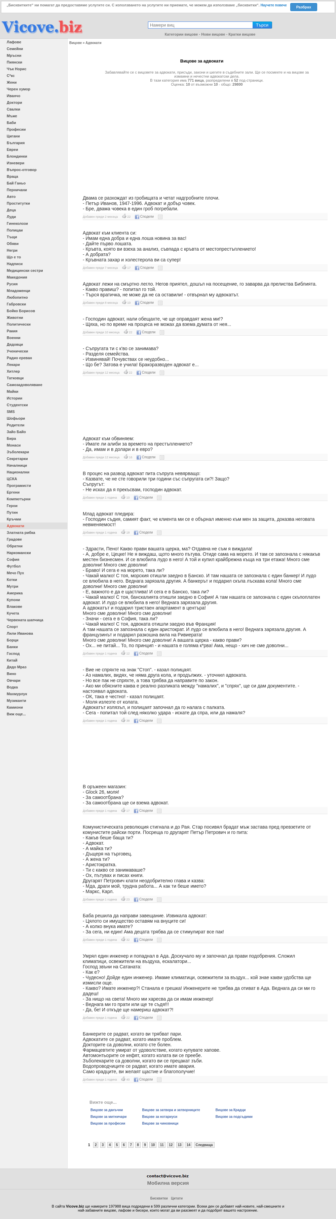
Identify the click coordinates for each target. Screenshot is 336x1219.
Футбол (14, 566)
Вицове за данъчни (106, 1110)
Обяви (12, 244)
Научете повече (274, 5)
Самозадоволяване (24, 385)
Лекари (13, 365)
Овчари (14, 680)
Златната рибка (21, 533)
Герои (12, 506)
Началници (17, 465)
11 (162, 1145)
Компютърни (19, 499)
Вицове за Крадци (231, 1110)
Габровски (16, 304)
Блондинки (17, 156)
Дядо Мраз (17, 667)
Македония (17, 277)
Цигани (13, 136)
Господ (13, 653)
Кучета (13, 613)
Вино (11, 674)
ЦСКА (12, 479)
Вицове (75, 43)
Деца (11, 210)
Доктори (14, 102)
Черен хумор (18, 89)
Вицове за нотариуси (159, 1117)
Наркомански (19, 553)
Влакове (14, 606)
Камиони (15, 707)
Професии (16, 129)
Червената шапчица (25, 620)
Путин (12, 512)
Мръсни (14, 55)
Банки (12, 647)
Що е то (14, 257)
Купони (13, 600)
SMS (11, 412)
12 (171, 1145)
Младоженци (18, 291)
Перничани (17, 190)
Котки (12, 580)
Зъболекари (18, 452)
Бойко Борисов (21, 311)
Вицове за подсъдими (234, 1117)
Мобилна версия (168, 1183)
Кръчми (14, 519)
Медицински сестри (25, 270)
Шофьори (16, 418)
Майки (12, 391)
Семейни (15, 49)
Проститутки (18, 203)
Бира (11, 438)
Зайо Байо (16, 432)
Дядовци (15, 344)
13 (180, 1145)
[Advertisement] (202, 138)
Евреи (12, 150)
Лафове (14, 42)
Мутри (12, 586)
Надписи (15, 264)
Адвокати (15, 526)
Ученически (17, 351)
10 (153, 1145)
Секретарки (17, 459)
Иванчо (13, 96)
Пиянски (14, 62)
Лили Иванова (20, 633)
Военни (14, 338)
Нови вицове (213, 34)
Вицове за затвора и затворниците (171, 1110)
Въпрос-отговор (22, 170)
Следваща (204, 1145)
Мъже (12, 116)
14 (188, 1145)
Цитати (177, 1198)
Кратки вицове (241, 34)
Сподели (144, 216)
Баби (11, 123)
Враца (12, 176)
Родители (16, 425)
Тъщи (12, 237)
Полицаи (15, 230)
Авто (11, 197)
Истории (14, 398)
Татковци (15, 378)
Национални (18, 472)
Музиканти (16, 701)
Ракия (12, 331)
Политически (19, 324)
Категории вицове (181, 34)
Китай (12, 660)
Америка (15, 593)
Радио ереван (19, 358)
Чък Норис (17, 69)
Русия (12, 284)
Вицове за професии (107, 1123)
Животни (15, 318)
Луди (11, 217)
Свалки (13, 109)
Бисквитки (159, 1198)
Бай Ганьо (16, 183)
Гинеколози (17, 223)
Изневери (15, 163)
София (13, 559)
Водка (12, 687)
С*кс (11, 76)
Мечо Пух (15, 573)
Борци (12, 640)
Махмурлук (17, 694)
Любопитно (17, 297)
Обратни (15, 546)
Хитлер (13, 371)
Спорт (12, 627)
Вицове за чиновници (160, 1123)
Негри (12, 250)
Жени (11, 82)
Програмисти (19, 486)
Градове (14, 539)
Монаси (14, 445)
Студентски (17, 405)
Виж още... (16, 714)
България (16, 143)
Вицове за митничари (108, 1117)
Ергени (13, 492)
